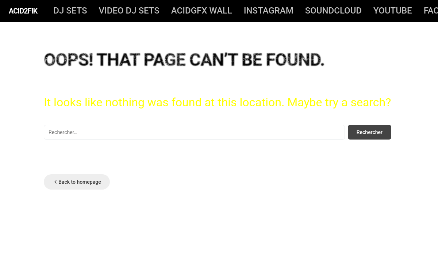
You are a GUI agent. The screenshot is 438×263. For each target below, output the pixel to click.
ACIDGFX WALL (201, 10)
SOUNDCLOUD (333, 10)
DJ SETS (70, 10)
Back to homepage (77, 182)
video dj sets (129, 10)
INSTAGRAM (268, 10)
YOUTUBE (392, 10)
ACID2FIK (23, 11)
